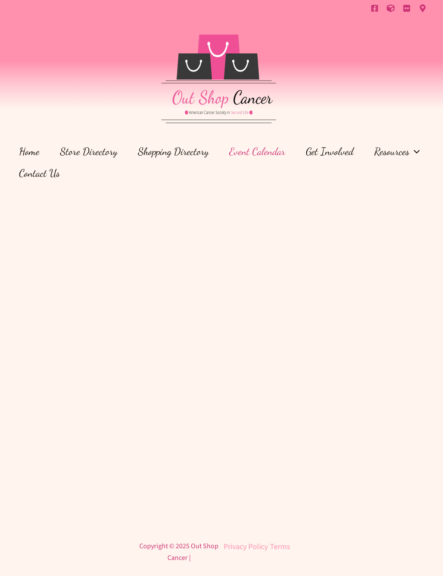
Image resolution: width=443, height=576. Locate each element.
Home (29, 151)
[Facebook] (374, 8)
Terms (280, 546)
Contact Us (39, 173)
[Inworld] (422, 8)
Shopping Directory (173, 151)
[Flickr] (406, 8)
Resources (397, 152)
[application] (414, 152)
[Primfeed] (390, 8)
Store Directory (88, 151)
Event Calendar (257, 151)
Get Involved (329, 151)
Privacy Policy (246, 546)
